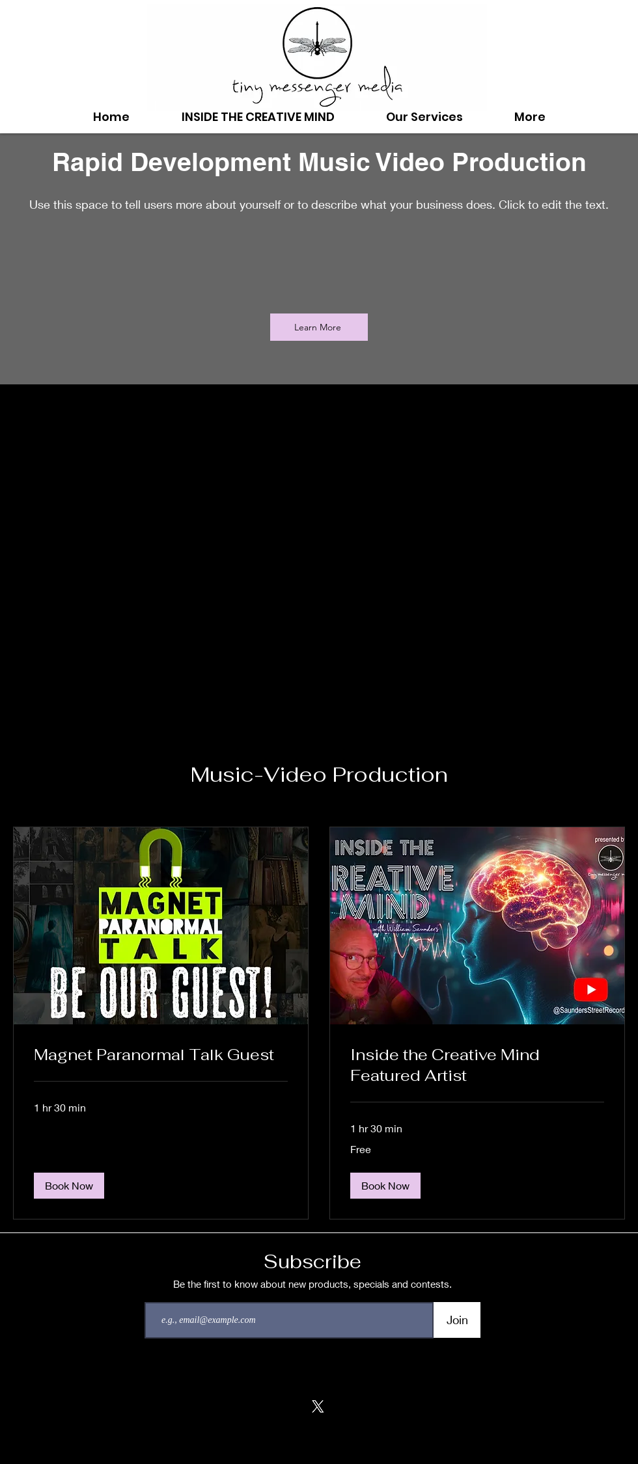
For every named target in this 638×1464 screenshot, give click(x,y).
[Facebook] (254, 1406)
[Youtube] (382, 1406)
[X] (318, 1406)
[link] (161, 1055)
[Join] (457, 1320)
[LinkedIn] (350, 1406)
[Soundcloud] (286, 1406)
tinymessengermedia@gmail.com (319, 1450)
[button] (69, 1186)
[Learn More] (319, 327)
